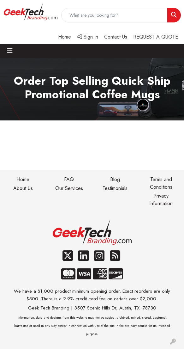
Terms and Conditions (161, 183)
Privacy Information (161, 199)
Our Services (69, 188)
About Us (23, 188)
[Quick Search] (114, 15)
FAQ (69, 179)
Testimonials (115, 188)
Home (22, 179)
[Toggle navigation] (9, 51)
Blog (115, 179)
